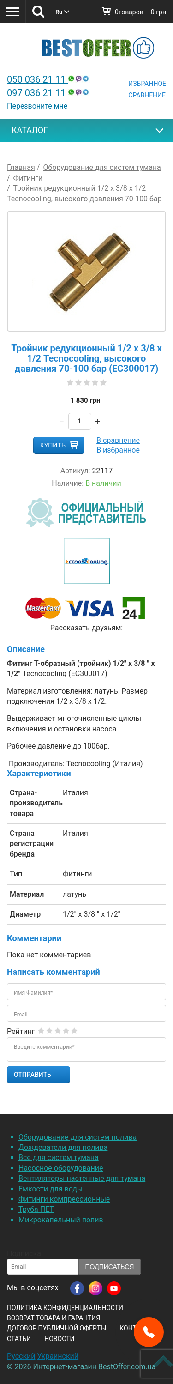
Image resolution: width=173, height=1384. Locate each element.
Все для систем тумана (58, 1157)
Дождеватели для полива (62, 1147)
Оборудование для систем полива (77, 1137)
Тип (16, 874)
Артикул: (75, 470)
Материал (27, 894)
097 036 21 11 (49, 92)
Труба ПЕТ (36, 1209)
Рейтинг (21, 1031)
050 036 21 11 (49, 79)
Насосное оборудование (60, 1168)
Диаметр (25, 914)
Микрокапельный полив (60, 1219)
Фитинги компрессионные (64, 1199)
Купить (53, 445)
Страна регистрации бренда (32, 843)
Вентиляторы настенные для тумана (81, 1178)
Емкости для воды (50, 1189)
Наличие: (68, 483)
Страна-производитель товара (33, 803)
